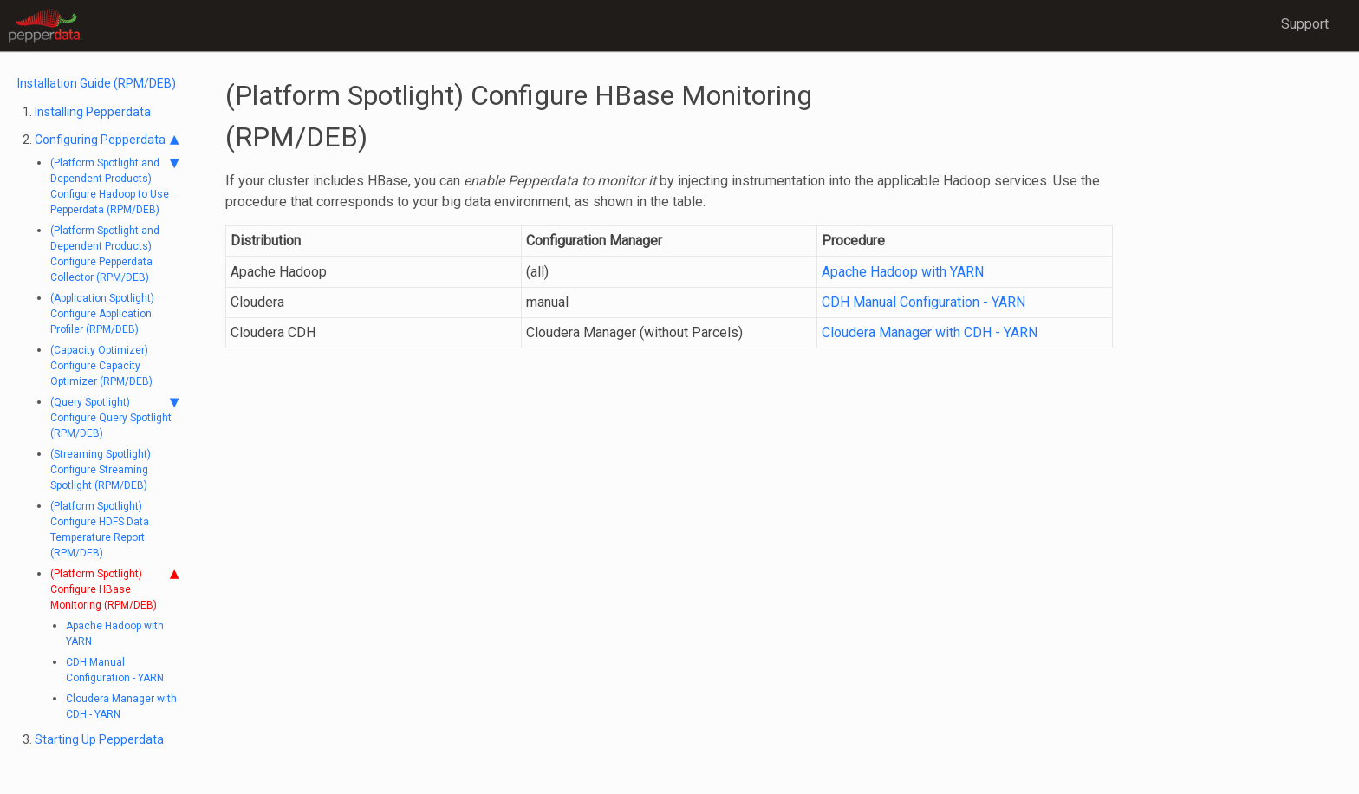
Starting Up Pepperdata (99, 739)
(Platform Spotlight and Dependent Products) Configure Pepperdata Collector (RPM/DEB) (104, 254)
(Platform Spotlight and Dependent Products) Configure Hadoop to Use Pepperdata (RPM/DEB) (114, 185)
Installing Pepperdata (93, 112)
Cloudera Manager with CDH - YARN (121, 706)
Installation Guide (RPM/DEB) (96, 83)
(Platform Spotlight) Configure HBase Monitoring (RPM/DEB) (114, 588)
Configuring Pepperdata (107, 139)
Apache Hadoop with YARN (115, 634)
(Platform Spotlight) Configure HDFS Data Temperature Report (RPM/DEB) (99, 529)
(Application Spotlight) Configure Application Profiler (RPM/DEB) (102, 313)
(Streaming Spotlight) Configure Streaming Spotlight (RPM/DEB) (100, 469)
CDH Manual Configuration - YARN (115, 670)
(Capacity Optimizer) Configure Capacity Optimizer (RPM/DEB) (101, 365)
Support (1305, 24)
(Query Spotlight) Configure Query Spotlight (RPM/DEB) (114, 416)
